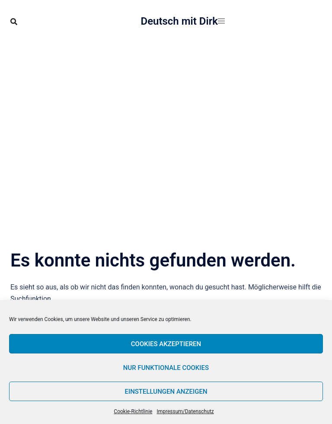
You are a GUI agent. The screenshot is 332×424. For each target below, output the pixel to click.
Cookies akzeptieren (166, 344)
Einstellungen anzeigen (165, 391)
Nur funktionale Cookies (166, 368)
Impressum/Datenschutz (185, 411)
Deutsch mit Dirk (179, 21)
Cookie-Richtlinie (133, 411)
